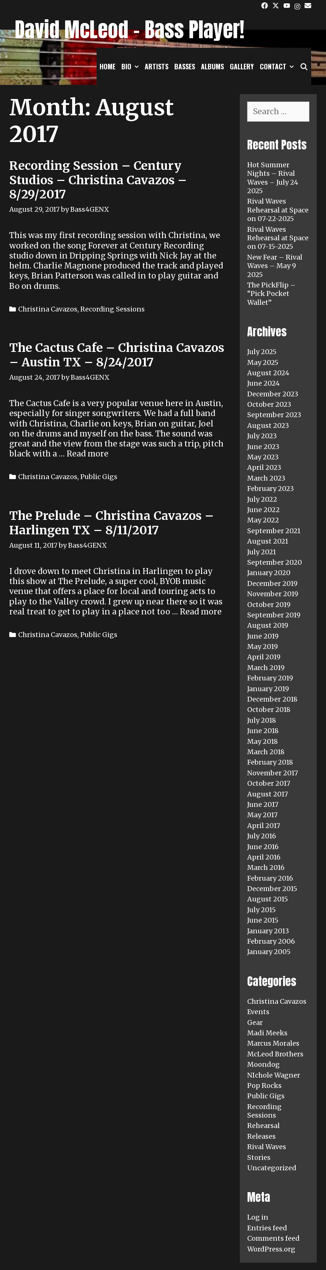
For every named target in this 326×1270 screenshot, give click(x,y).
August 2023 (268, 425)
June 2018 (263, 730)
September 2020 (274, 562)
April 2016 (263, 857)
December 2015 (272, 888)
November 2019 (272, 594)
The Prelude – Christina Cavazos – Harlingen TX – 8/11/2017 (111, 522)
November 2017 (272, 773)
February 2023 (270, 488)
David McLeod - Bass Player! (129, 29)
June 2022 (263, 509)
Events (258, 1011)
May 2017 (262, 815)
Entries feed (267, 1228)
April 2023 (264, 467)
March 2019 (266, 667)
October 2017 (268, 783)
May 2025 (262, 362)
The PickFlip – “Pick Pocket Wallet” (271, 294)
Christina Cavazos (47, 309)
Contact (278, 66)
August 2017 (267, 794)
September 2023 (274, 414)
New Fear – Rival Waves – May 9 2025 (274, 266)
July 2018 (261, 720)
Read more (87, 454)
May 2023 (263, 457)
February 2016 (270, 878)
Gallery (242, 66)
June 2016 (263, 846)
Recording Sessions (112, 309)
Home (107, 66)
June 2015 (262, 920)
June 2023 (263, 446)
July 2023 (262, 436)
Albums (212, 66)
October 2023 (269, 404)
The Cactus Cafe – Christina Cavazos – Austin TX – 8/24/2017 (116, 354)
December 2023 (272, 394)
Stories (258, 1157)
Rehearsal (263, 1125)
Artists (156, 66)
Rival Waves (266, 1146)
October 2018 (268, 709)
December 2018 (272, 699)
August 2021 (267, 541)
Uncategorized (271, 1168)
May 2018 (262, 741)
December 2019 (272, 583)
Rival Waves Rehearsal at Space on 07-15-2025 (278, 238)
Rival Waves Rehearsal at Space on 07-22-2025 (278, 210)
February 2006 (271, 941)
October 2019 (268, 604)
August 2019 (267, 625)
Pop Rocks (264, 1085)
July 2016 (261, 836)
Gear (255, 1022)
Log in (257, 1217)
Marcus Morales (273, 1043)
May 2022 (263, 520)
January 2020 (268, 572)
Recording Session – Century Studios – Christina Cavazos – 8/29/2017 (98, 180)
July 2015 (261, 910)
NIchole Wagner (273, 1075)
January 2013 (268, 931)
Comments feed (273, 1238)
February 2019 (270, 678)
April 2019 (263, 657)
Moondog (263, 1064)
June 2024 (263, 383)
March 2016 (266, 867)
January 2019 (268, 689)
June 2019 (263, 636)
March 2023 (266, 478)
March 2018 (266, 752)
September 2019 (273, 615)
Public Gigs (98, 476)
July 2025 (261, 351)
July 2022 (262, 499)
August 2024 (268, 373)
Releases (261, 1136)
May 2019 (262, 646)
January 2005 (268, 951)
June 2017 (262, 804)
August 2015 (267, 899)
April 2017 (263, 825)
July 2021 (261, 552)
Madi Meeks (267, 1033)
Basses (184, 66)
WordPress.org (271, 1249)
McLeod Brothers (275, 1054)
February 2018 (270, 762)
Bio (131, 66)
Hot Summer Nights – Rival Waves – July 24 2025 (272, 178)
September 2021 (273, 531)
